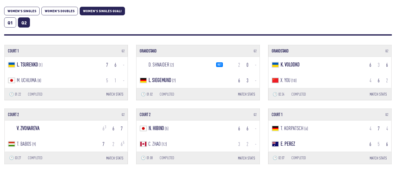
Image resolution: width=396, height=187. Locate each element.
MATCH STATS (114, 94)
